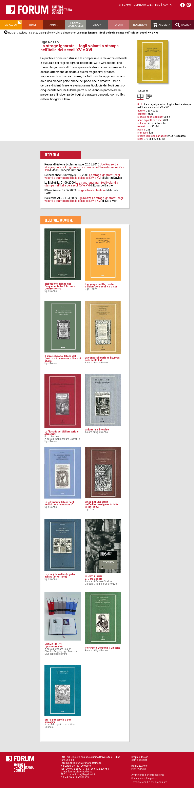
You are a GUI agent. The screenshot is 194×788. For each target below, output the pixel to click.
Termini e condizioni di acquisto (149, 782)
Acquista (161, 25)
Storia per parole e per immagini (57, 721)
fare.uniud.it (67, 760)
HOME (11, 32)
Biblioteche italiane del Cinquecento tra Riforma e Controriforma (59, 286)
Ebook (97, 24)
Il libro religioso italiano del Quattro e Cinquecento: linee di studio (62, 358)
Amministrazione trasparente (147, 774)
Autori (54, 24)
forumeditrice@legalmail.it (81, 774)
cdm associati (139, 760)
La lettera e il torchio (97, 429)
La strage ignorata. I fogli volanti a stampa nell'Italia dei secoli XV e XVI (81, 184)
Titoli (32, 24)
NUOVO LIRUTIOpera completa (53, 645)
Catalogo (10, 24)
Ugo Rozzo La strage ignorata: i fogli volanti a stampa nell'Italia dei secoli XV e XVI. (83, 199)
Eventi (119, 24)
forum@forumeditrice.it (81, 771)
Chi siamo (125, 4)
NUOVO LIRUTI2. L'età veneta (93, 577)
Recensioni (140, 24)
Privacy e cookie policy (144, 778)
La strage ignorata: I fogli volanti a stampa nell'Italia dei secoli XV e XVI (82, 176)
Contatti (169, 4)
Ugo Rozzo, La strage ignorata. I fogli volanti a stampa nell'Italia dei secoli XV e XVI (84, 167)
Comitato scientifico (147, 4)
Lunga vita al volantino (91, 190)
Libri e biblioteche (65, 32)
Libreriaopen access (75, 24)
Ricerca (183, 25)
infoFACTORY (138, 768)
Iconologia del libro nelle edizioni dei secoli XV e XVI (101, 285)
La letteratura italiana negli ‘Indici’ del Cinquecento (59, 503)
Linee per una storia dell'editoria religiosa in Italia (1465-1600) (101, 504)
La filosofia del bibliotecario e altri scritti (61, 433)
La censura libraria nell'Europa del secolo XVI (102, 359)
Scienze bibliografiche (41, 32)
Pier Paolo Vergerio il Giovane (102, 647)
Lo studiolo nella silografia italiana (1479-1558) (59, 575)
